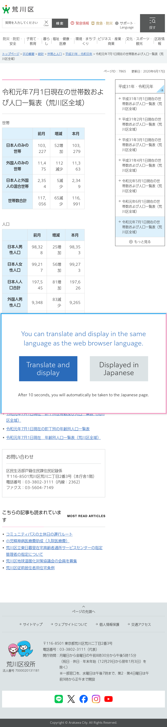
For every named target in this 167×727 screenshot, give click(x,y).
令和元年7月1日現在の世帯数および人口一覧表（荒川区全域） (142, 227)
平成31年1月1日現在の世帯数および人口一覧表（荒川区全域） (142, 103)
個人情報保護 (109, 624)
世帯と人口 (54, 53)
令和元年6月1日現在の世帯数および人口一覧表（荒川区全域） (142, 206)
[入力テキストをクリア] (46, 23)
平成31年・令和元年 (78, 53)
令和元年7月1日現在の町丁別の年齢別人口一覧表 (48, 429)
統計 (41, 53)
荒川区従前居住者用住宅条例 (30, 568)
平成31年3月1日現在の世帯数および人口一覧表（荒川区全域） (142, 144)
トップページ (10, 53)
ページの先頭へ (83, 611)
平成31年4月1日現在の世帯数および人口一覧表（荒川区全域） (142, 165)
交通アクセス (141, 624)
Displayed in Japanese (119, 368)
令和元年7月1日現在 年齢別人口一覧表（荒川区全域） (53, 437)
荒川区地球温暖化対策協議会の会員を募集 (41, 561)
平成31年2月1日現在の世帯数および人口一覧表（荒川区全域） (142, 124)
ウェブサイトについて (71, 624)
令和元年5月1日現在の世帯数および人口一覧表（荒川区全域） (142, 186)
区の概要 (28, 53)
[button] (80, 23)
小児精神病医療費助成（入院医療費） (37, 541)
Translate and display (48, 368)
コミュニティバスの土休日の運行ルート (39, 534)
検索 (60, 23)
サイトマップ (33, 624)
